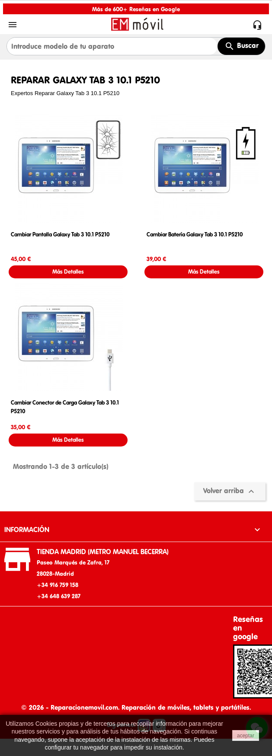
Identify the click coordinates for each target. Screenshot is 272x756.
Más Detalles (68, 271)
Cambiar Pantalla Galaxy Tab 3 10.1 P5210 (60, 234)
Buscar (241, 46)
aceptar (245, 736)
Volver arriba (229, 491)
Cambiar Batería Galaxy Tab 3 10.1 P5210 (195, 234)
